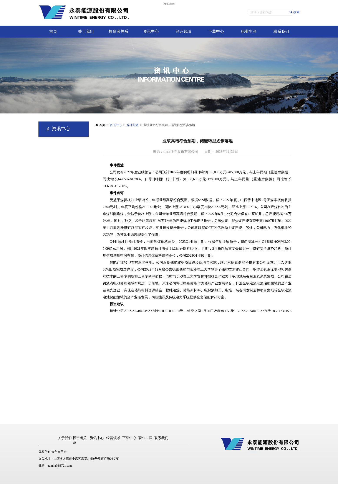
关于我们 (86, 31)
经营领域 (183, 31)
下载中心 (216, 31)
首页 (53, 31)
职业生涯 (249, 31)
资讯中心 (151, 31)
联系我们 (281, 31)
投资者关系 (118, 31)
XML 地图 (169, 3)
